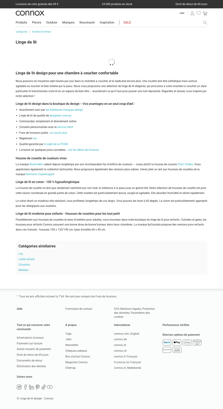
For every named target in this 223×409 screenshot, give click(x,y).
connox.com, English (126, 333)
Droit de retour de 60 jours (32, 354)
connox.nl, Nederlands (127, 367)
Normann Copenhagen (39, 174)
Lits (20, 253)
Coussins (24, 264)
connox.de (120, 339)
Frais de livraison (105, 296)
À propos (71, 325)
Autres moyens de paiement (34, 349)
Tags (68, 333)
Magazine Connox (76, 362)
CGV (116, 308)
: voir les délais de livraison (82, 149)
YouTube (49, 387)
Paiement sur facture (29, 343)
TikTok (43, 387)
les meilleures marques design (64, 109)
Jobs (68, 339)
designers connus (60, 115)
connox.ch (120, 350)
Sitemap (70, 367)
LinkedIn (31, 387)
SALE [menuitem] (127, 22)
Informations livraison (30, 337)
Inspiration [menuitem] (107, 22)
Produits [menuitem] (21, 22)
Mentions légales (130, 308)
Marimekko (36, 164)
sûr (35, 138)
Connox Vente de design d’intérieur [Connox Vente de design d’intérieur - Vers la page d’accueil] (30, 13)
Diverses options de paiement (181, 334)
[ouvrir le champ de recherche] (205, 22)
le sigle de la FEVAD (56, 144)
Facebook (25, 387)
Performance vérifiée (176, 325)
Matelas (23, 270)
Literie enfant (26, 259)
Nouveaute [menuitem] (87, 22)
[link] (205, 13)
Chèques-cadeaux (76, 350)
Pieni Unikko (185, 164)
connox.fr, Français (125, 356)
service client (65, 127)
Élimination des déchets (31, 366)
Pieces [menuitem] (36, 22)
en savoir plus (58, 132)
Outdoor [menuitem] (51, 22)
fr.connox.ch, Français (127, 362)
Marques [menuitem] (68, 22)
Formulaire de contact (78, 308)
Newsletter (71, 345)
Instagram (19, 387)
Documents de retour (29, 360)
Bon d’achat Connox (77, 356)
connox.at (120, 345)
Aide (182, 13)
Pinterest (37, 387)
